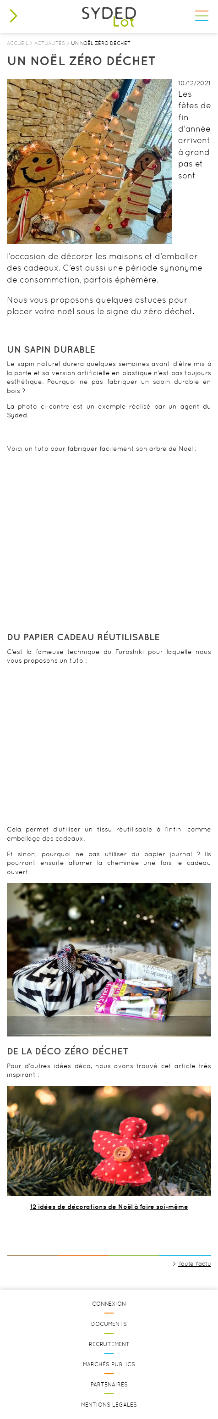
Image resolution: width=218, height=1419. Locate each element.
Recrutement (109, 1344)
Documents (109, 1324)
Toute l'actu (194, 1263)
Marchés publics (109, 1364)
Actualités (49, 43)
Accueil (17, 43)
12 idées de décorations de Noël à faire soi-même (109, 1206)
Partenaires (109, 1384)
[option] (89, 161)
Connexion (109, 1304)
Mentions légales (109, 1405)
